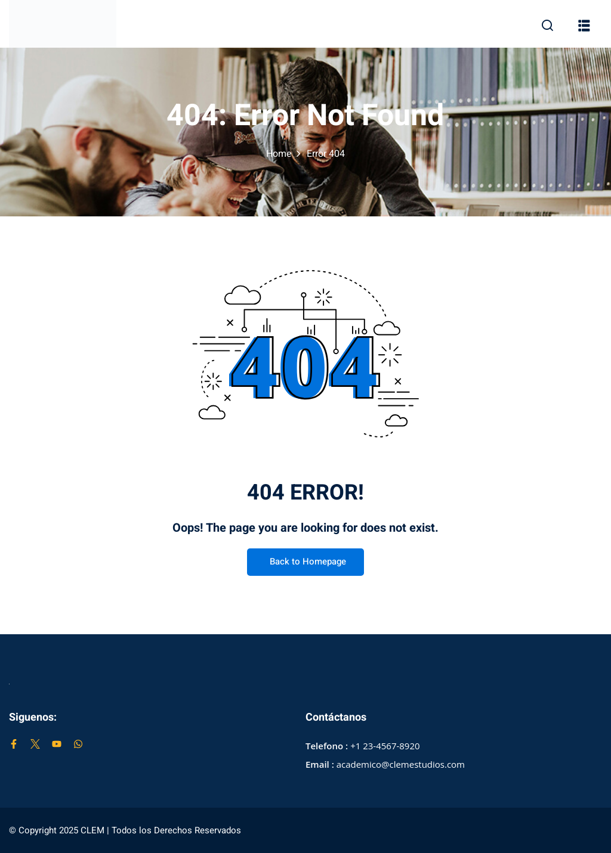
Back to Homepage (305, 562)
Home (279, 154)
